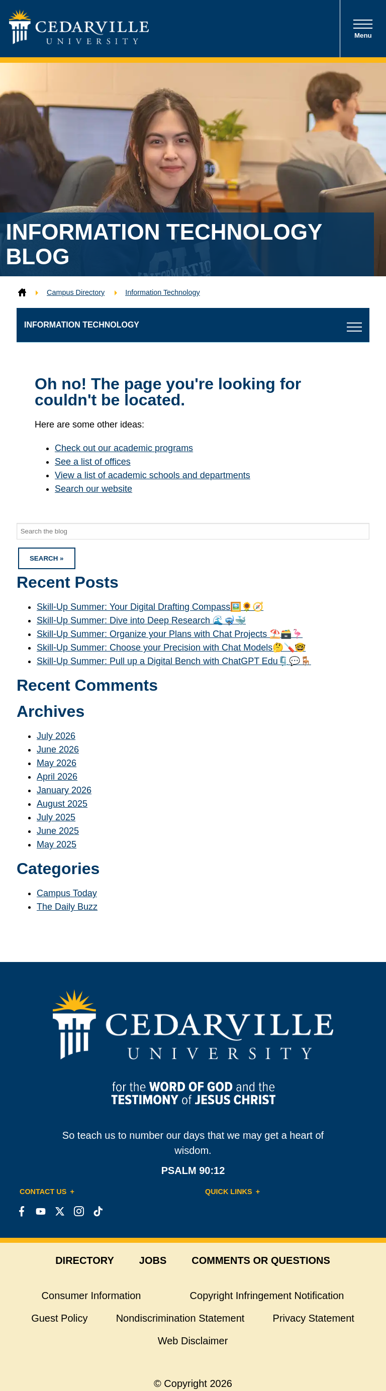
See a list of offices (93, 462)
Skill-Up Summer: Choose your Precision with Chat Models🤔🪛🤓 (171, 648)
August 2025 (62, 804)
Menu (362, 29)
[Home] (22, 292)
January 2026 (64, 790)
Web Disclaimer (193, 1340)
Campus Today (67, 893)
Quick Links (228, 1192)
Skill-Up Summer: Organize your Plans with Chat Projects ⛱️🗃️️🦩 (170, 634)
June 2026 (58, 749)
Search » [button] (46, 558)
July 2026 (56, 736)
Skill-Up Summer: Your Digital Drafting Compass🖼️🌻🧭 (150, 607)
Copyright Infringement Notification (267, 1295)
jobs (152, 1260)
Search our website (93, 489)
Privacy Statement (313, 1318)
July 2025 (56, 817)
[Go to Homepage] (79, 41)
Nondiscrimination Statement (180, 1318)
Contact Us (43, 1192)
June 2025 (58, 831)
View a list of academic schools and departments (152, 475)
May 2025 (56, 844)
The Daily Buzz (67, 907)
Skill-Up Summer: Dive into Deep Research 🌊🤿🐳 (141, 620)
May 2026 (56, 763)
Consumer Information (91, 1295)
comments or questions (260, 1260)
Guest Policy (59, 1318)
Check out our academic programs (124, 448)
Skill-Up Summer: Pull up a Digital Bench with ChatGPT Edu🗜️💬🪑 (174, 661)
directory (84, 1260)
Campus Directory (76, 292)
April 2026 (57, 777)
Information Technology (162, 292)
